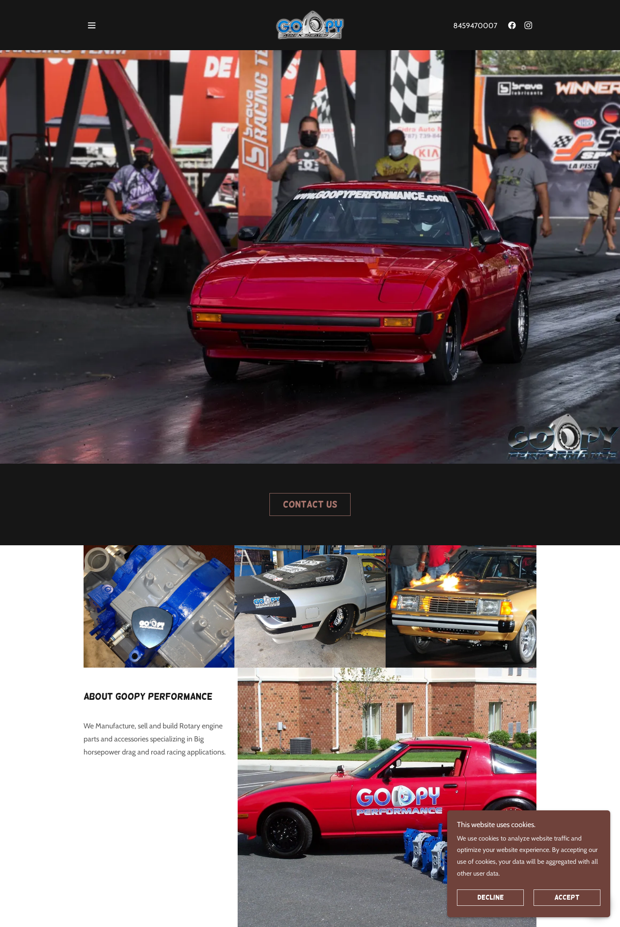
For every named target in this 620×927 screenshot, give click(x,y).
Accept (567, 908)
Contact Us (310, 504)
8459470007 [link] (475, 25)
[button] (92, 25)
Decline (490, 908)
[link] (309, 24)
